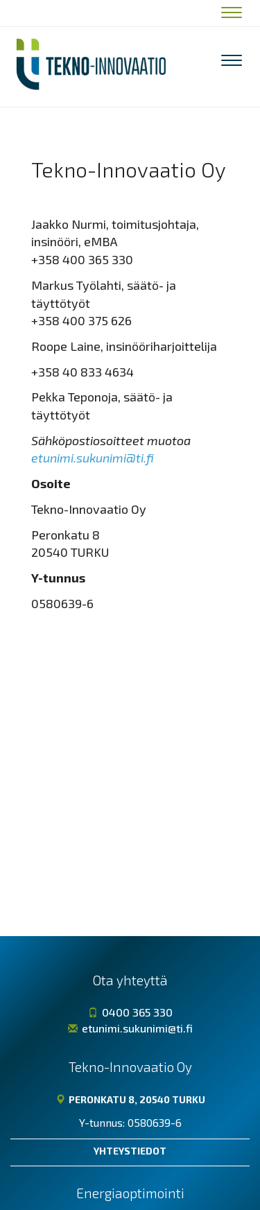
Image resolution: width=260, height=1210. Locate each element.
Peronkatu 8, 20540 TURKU (130, 1099)
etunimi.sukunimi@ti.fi (92, 457)
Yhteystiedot (130, 1151)
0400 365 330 (130, 1012)
